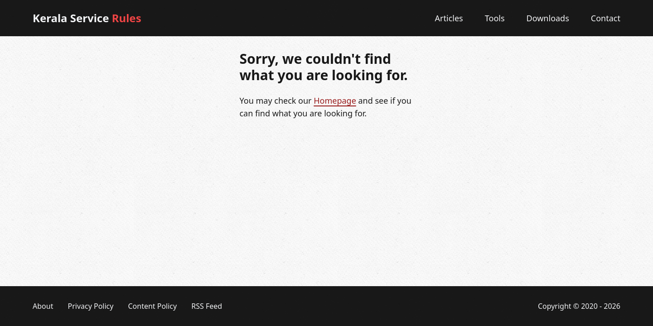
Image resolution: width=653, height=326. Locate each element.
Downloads (548, 18)
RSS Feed (206, 306)
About (43, 306)
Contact (605, 18)
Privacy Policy (90, 306)
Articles (449, 18)
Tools (495, 18)
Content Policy (152, 306)
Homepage (335, 100)
